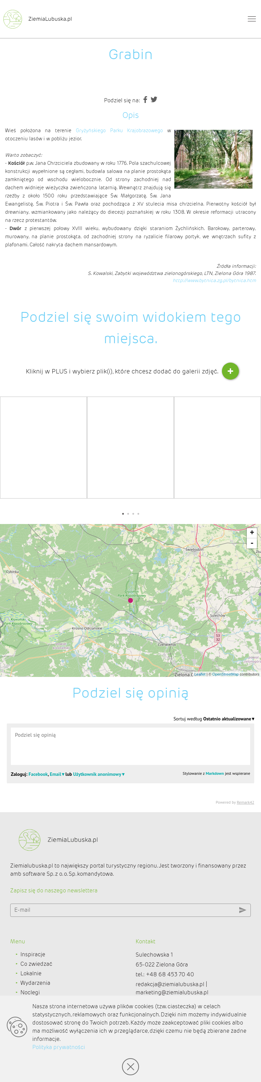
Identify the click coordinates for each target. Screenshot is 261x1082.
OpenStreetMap (225, 674)
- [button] (252, 543)
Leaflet (200, 674)
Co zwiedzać (36, 963)
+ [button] (252, 533)
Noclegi (30, 992)
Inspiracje (32, 954)
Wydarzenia (35, 983)
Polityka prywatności (58, 1047)
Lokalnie (30, 973)
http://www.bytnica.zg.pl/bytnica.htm (214, 280)
